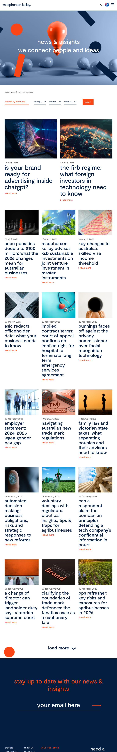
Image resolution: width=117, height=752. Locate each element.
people (9, 747)
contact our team (86, 4)
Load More (58, 647)
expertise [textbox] (69, 101)
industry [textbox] (53, 101)
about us (29, 747)
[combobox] (40, 101)
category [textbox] (39, 101)
